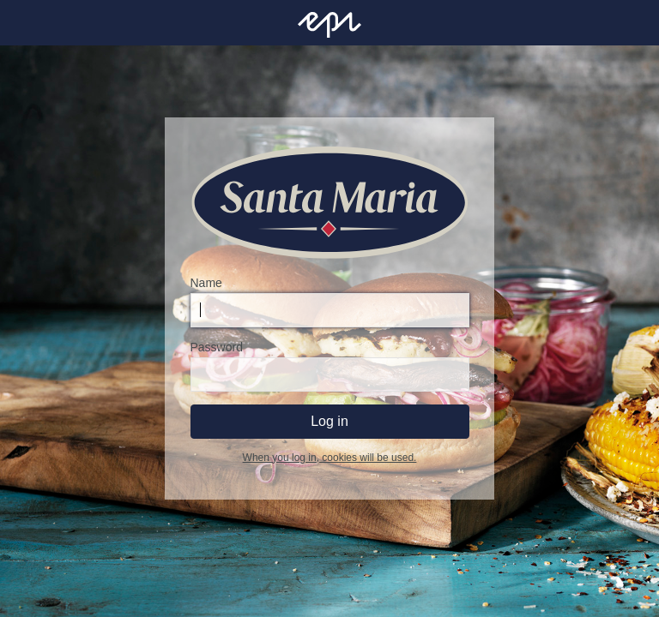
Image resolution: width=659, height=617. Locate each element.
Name (206, 283)
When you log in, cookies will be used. (330, 458)
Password (216, 347)
